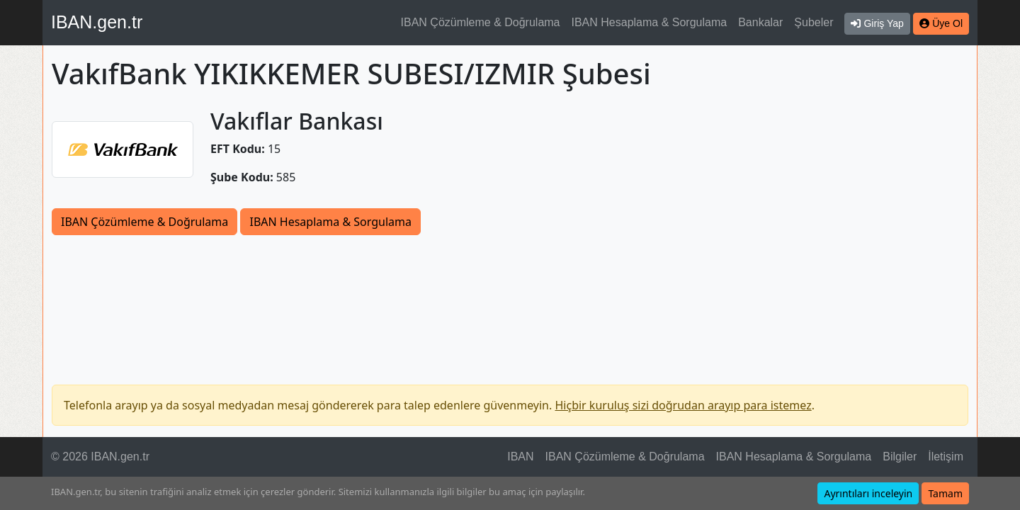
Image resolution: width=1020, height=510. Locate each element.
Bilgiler (900, 456)
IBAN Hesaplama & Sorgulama (649, 22)
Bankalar (760, 22)
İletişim (945, 456)
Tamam (945, 493)
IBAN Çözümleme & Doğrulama (480, 22)
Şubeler (813, 22)
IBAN (520, 456)
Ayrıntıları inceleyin (868, 493)
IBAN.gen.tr (96, 22)
